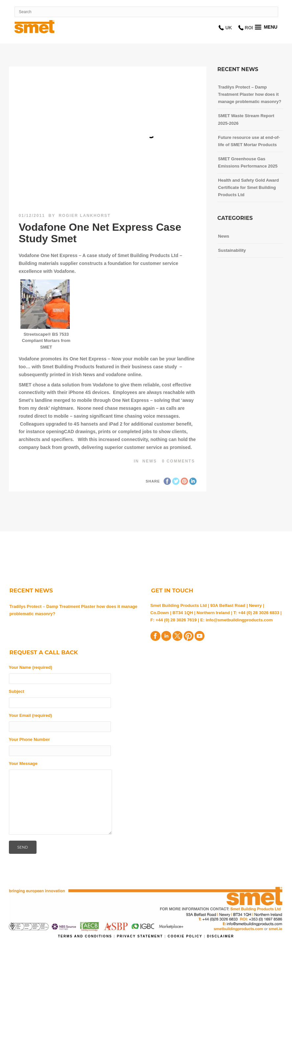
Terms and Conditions (86, 936)
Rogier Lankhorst (85, 215)
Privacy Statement (141, 936)
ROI (249, 27)
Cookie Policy (185, 936)
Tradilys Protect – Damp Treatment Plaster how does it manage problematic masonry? (74, 610)
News (150, 461)
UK (228, 27)
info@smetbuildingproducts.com (239, 619)
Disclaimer (220, 936)
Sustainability (232, 250)
